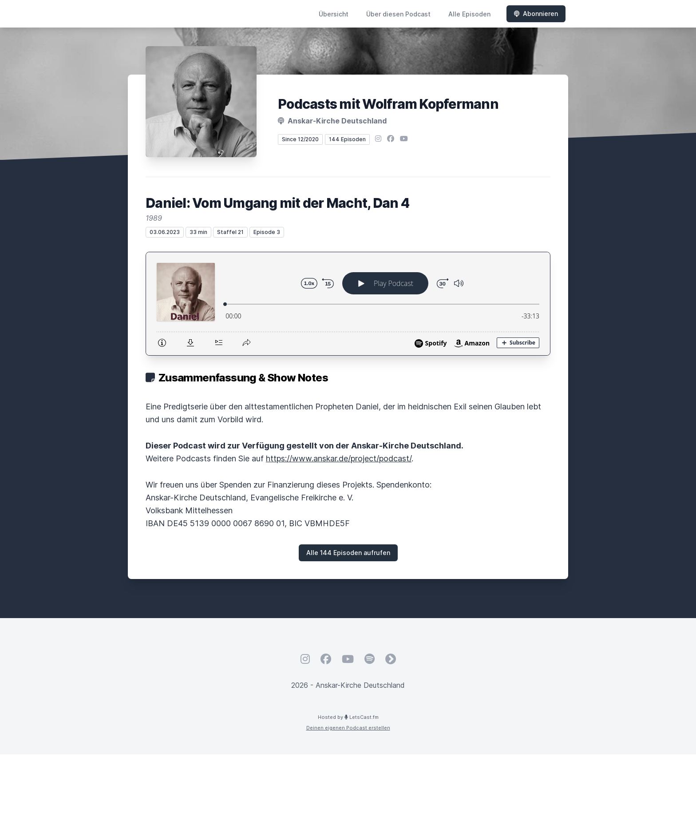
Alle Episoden (469, 14)
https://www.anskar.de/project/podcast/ (338, 458)
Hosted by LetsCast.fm (348, 717)
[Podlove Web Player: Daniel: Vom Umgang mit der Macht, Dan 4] (348, 303)
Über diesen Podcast (398, 14)
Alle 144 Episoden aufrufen (348, 552)
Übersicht (333, 14)
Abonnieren (536, 13)
